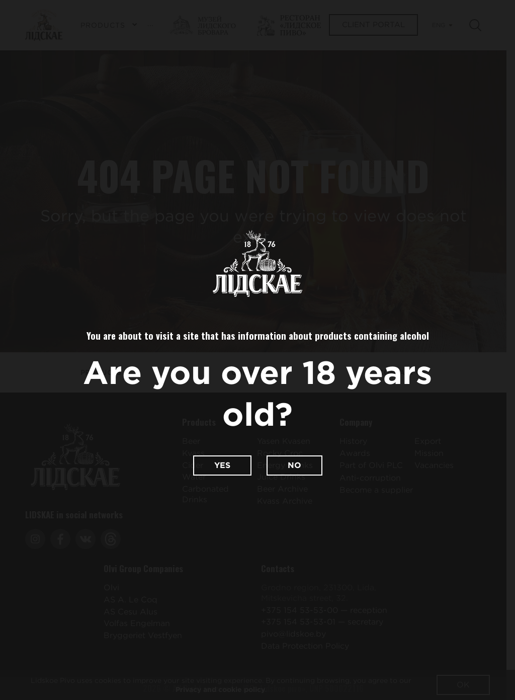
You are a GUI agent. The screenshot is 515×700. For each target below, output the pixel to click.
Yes (222, 465)
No (294, 465)
